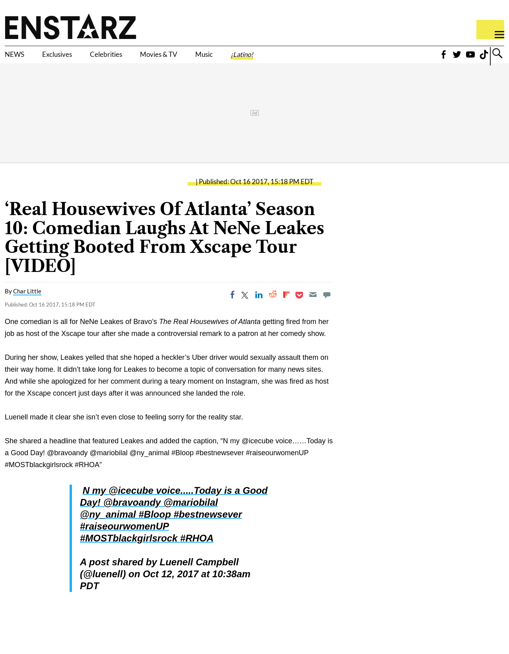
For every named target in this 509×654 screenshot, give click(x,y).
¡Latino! (316, 58)
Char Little (27, 303)
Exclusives (74, 58)
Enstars (70, 26)
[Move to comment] (327, 307)
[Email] (313, 307)
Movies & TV (208, 58)
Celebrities (139, 58)
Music (267, 58)
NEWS (19, 58)
